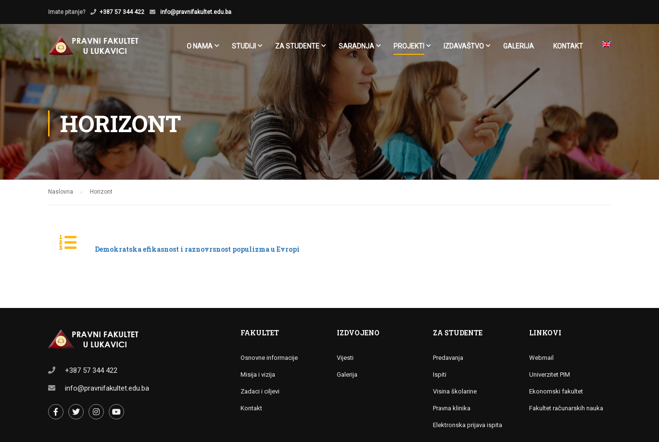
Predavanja (448, 357)
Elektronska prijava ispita (467, 425)
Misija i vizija (258, 374)
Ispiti (439, 374)
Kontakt (568, 46)
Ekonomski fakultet (556, 391)
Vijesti (345, 357)
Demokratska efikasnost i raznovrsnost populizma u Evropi (197, 249)
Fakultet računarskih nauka (566, 408)
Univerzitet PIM (549, 374)
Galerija (518, 46)
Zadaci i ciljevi (260, 391)
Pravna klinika (451, 408)
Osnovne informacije (269, 357)
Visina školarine (455, 391)
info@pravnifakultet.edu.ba (195, 12)
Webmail (541, 357)
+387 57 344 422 (122, 12)
